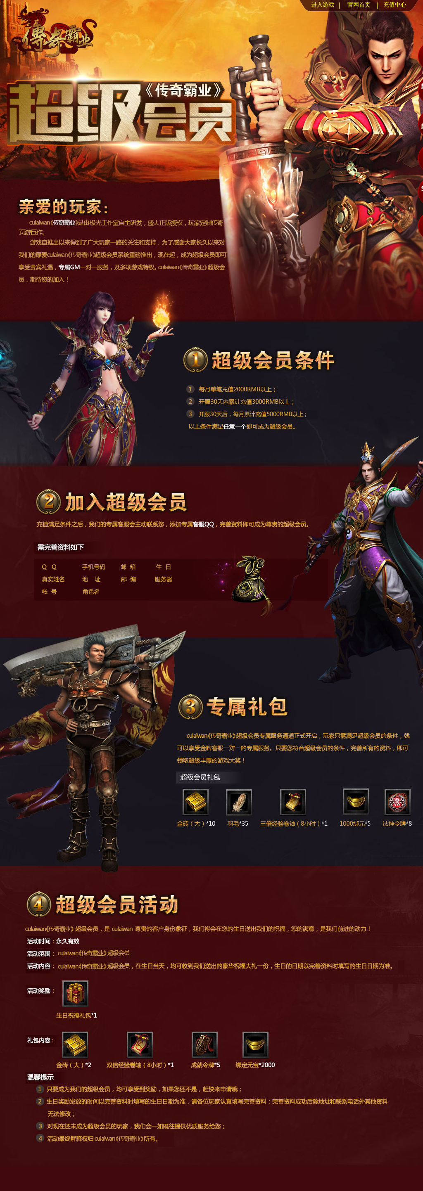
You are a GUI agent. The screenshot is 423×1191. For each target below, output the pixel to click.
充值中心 (394, 5)
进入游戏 (322, 5)
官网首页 (359, 5)
